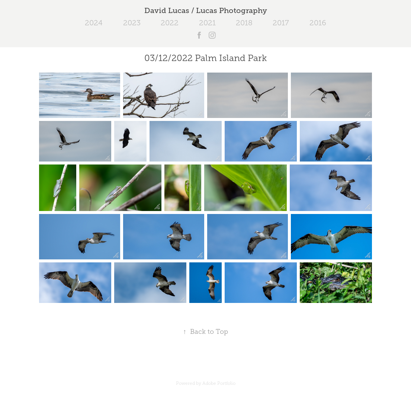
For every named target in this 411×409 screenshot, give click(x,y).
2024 (94, 23)
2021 (207, 23)
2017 (281, 23)
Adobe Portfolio (218, 383)
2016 (317, 23)
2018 (244, 23)
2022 (170, 23)
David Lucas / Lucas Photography (205, 10)
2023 (132, 23)
